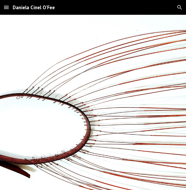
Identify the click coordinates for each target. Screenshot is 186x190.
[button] (6, 7)
